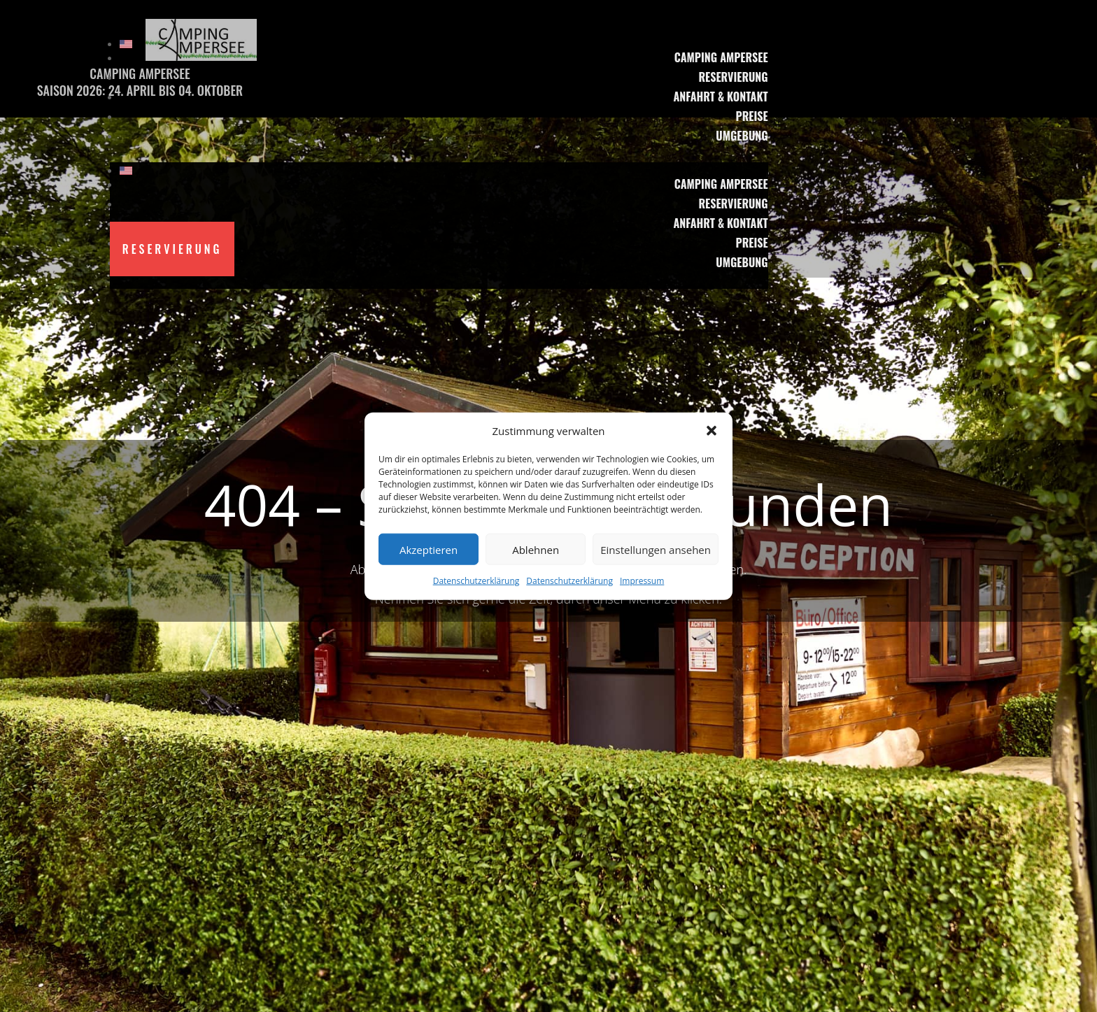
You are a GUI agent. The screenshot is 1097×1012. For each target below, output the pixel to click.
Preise (752, 116)
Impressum (642, 581)
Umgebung (741, 135)
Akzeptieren (428, 550)
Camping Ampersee (721, 57)
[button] (712, 431)
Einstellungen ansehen (655, 550)
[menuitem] (444, 44)
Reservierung (732, 77)
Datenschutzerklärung (476, 581)
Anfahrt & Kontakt (720, 96)
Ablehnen (535, 550)
